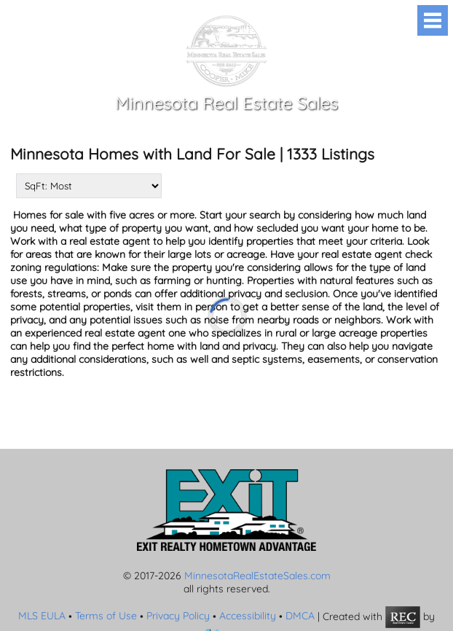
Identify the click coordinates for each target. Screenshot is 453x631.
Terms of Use (106, 615)
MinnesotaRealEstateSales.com (257, 575)
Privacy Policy (178, 615)
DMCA (300, 615)
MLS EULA (42, 615)
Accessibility (247, 615)
